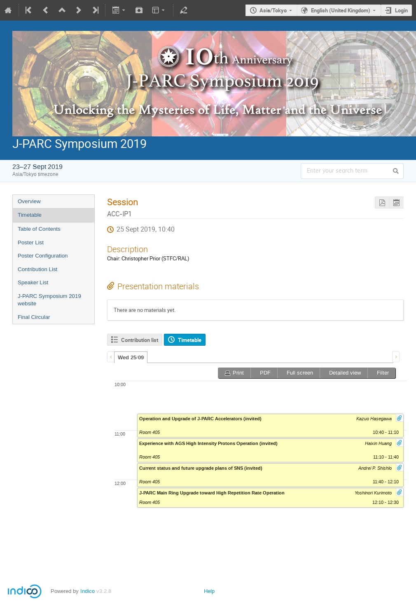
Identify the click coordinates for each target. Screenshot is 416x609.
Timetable (30, 215)
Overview (29, 201)
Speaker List (33, 282)
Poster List (31, 242)
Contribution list (139, 340)
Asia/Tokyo (273, 10)
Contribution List (37, 269)
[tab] (130, 357)
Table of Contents (39, 229)
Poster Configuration (43, 256)
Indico (87, 591)
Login (401, 10)
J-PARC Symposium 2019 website (49, 300)
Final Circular (34, 317)
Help (209, 591)
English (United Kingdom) (340, 10)
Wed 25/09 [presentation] (131, 357)
